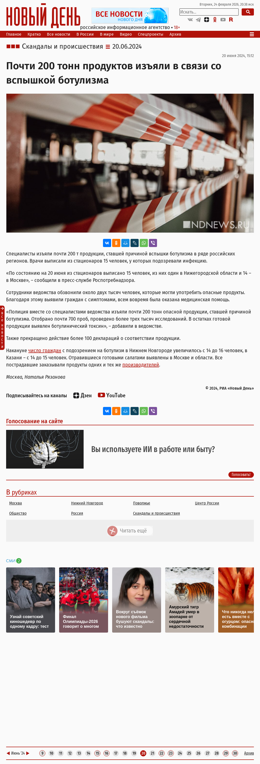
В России (85, 34)
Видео (126, 34)
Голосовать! (241, 474)
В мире (107, 34)
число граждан (44, 350)
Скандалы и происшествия (62, 46)
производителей (140, 365)
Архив (175, 34)
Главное (13, 34)
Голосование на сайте (34, 421)
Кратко (34, 34)
